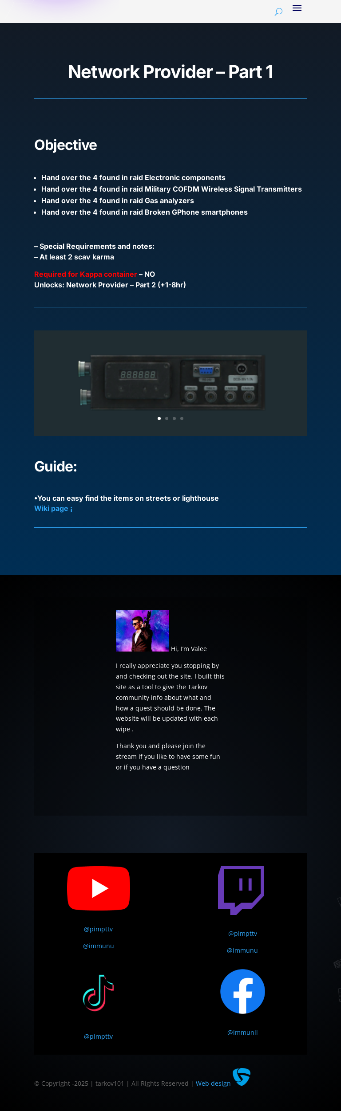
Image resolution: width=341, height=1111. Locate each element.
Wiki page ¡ (53, 508)
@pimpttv (98, 929)
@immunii (242, 1032)
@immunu (98, 946)
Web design (223, 1083)
